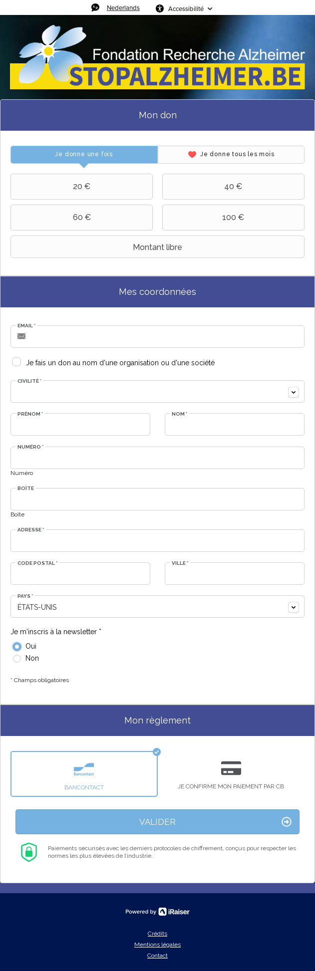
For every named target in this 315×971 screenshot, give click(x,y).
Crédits (157, 933)
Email (26, 325)
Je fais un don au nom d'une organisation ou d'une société (120, 363)
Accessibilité (186, 8)
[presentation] (84, 154)
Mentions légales (157, 944)
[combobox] (157, 391)
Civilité (29, 381)
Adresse (30, 529)
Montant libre (97, 247)
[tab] (84, 155)
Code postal (37, 563)
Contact (157, 955)
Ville (180, 563)
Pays (25, 596)
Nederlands (123, 7)
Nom (179, 414)
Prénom (30, 414)
